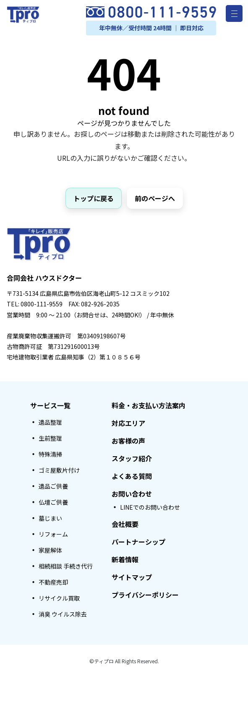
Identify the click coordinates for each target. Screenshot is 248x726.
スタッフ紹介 (132, 458)
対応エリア (128, 423)
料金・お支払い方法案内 (148, 405)
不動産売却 (53, 582)
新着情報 (125, 559)
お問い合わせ (132, 494)
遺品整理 (50, 422)
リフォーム (53, 534)
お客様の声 (128, 441)
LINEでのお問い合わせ (150, 507)
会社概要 (125, 524)
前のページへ (155, 198)
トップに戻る (93, 198)
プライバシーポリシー (145, 595)
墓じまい (50, 518)
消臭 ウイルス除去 (63, 614)
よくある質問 (132, 476)
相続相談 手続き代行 (66, 566)
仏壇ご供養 (53, 502)
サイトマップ (132, 577)
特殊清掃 (50, 454)
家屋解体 (50, 550)
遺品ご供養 (53, 486)
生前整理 (50, 438)
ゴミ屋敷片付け (59, 470)
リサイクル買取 (59, 598)
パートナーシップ (138, 542)
